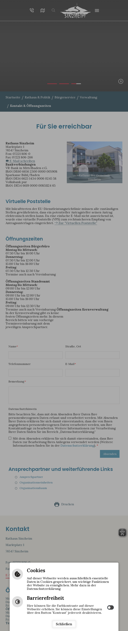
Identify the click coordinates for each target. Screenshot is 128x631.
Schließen (64, 624)
